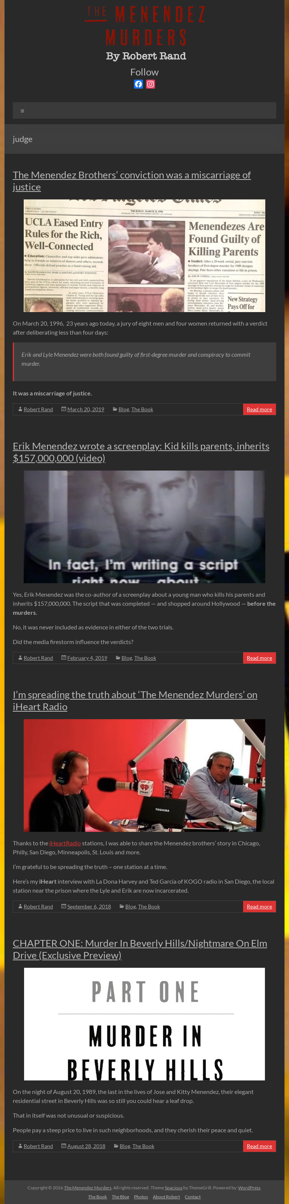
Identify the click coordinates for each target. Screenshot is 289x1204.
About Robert (166, 1196)
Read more (259, 409)
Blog (124, 409)
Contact (193, 1196)
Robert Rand (38, 409)
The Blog (120, 1196)
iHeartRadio (65, 842)
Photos (141, 1196)
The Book (142, 409)
